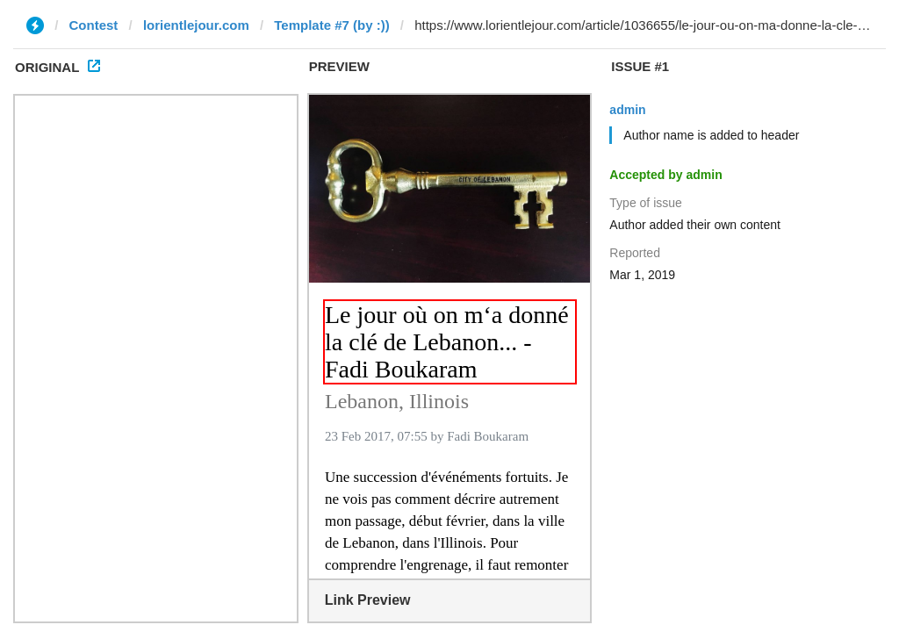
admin (627, 110)
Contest (94, 25)
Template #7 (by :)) (331, 25)
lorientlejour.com (196, 25)
